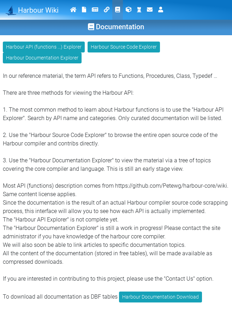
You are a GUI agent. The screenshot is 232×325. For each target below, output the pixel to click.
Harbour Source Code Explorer (124, 47)
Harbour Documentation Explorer (42, 58)
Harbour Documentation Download (160, 297)
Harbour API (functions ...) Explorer (44, 47)
